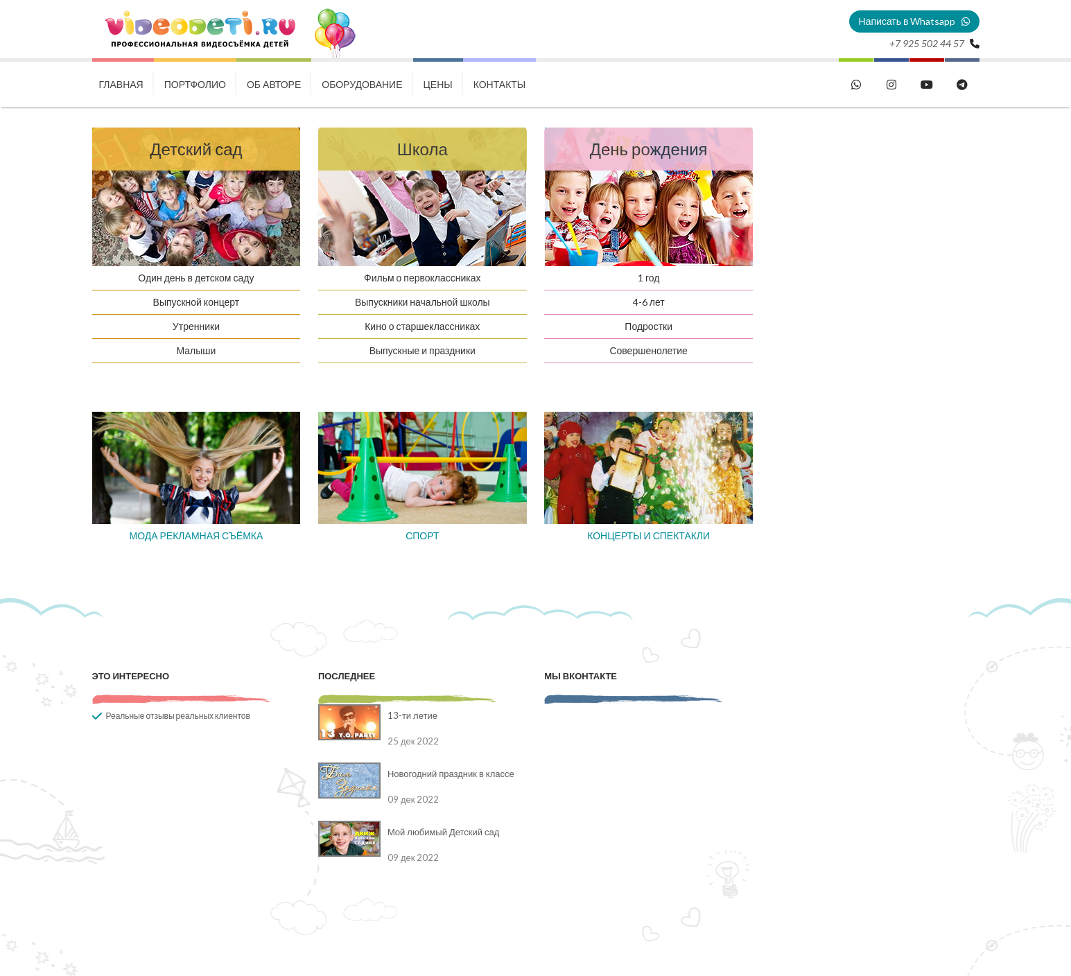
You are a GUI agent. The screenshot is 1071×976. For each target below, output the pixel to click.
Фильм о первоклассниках (422, 278)
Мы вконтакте (580, 675)
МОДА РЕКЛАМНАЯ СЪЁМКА (196, 535)
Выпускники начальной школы (422, 302)
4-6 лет (649, 302)
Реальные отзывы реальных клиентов (178, 716)
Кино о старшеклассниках (422, 326)
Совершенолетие (648, 350)
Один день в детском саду (196, 278)
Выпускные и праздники (422, 350)
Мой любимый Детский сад (444, 831)
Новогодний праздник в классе (451, 773)
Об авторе (274, 84)
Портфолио (195, 84)
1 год (648, 278)
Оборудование (362, 84)
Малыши (196, 350)
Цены (438, 84)
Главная (121, 84)
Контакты (499, 84)
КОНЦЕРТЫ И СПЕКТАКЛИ (648, 535)
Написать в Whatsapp (914, 21)
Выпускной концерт (196, 302)
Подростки (648, 326)
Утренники (196, 326)
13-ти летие (412, 715)
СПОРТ (422, 535)
